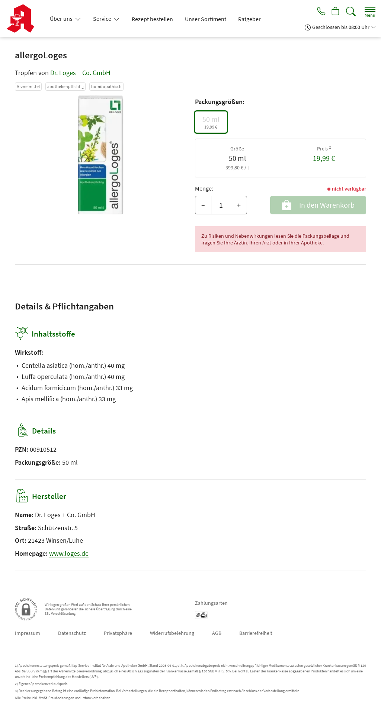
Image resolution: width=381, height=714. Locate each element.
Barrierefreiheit (255, 633)
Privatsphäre (118, 633)
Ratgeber (249, 19)
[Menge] (221, 205)
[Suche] (351, 12)
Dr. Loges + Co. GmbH (80, 72)
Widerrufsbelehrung (172, 633)
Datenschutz (72, 633)
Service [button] (102, 18)
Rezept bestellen (152, 19)
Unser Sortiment (205, 19)
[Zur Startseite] (23, 18)
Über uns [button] (62, 18)
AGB (216, 633)
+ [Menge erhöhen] (239, 205)
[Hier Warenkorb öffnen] (334, 11)
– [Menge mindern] (203, 205)
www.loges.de (69, 553)
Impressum (27, 633)
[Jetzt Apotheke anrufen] (318, 11)
